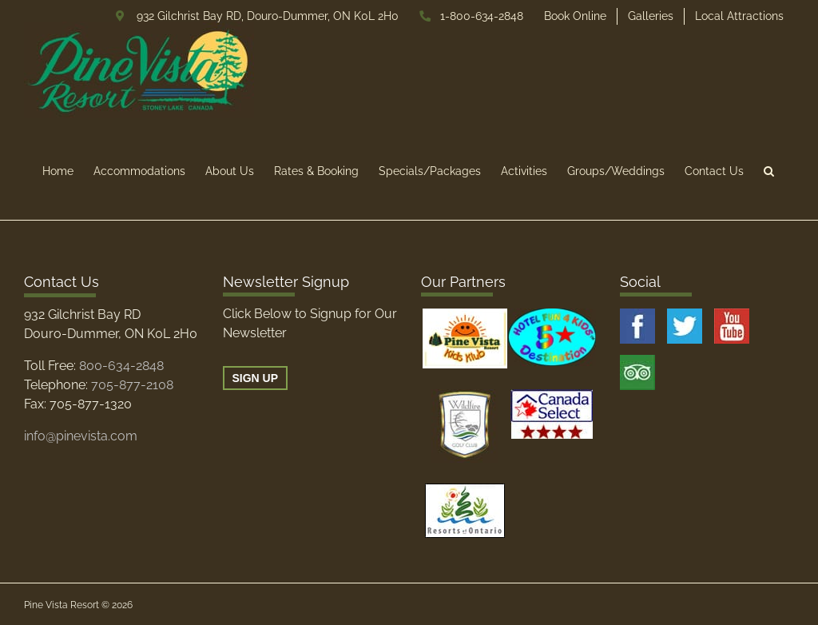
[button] (769, 170)
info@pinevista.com (80, 436)
